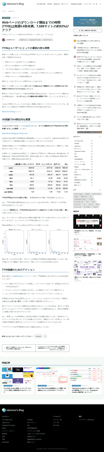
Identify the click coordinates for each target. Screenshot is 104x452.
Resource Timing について (11, 111)
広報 (83, 172)
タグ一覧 (94, 4)
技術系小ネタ (83, 175)
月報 (83, 177)
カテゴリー (5, 416)
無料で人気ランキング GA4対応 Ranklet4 (89, 132)
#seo (87, 202)
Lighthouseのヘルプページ (23, 276)
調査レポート (83, 185)
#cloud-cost (77, 204)
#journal (90, 204)
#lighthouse (23, 40)
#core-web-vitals (79, 202)
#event (93, 202)
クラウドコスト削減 (83, 164)
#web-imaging (78, 194)
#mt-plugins (87, 207)
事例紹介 (83, 167)
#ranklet (91, 199)
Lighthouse (56, 4)
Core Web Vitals (41, 4)
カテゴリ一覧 (87, 4)
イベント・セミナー (83, 162)
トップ (4, 11)
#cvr (84, 204)
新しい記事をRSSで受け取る (88, 30)
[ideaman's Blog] (13, 4)
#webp (76, 196)
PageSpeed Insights (76, 4)
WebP (83, 156)
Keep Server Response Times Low (14, 133)
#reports (95, 207)
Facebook (38, 336)
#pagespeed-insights (35, 40)
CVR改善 (49, 4)
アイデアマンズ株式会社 (86, 420)
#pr (91, 196)
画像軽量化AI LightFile (83, 180)
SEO (83, 154)
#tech (97, 204)
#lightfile (87, 194)
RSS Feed (56, 425)
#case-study (77, 207)
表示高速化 (83, 182)
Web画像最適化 (83, 159)
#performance (48, 40)
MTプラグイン (65, 4)
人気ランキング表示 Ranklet (83, 169)
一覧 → (100, 136)
